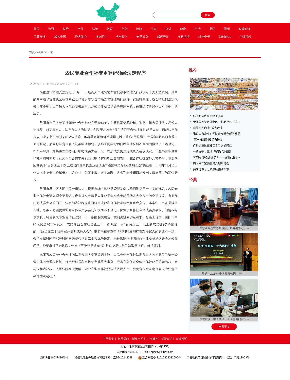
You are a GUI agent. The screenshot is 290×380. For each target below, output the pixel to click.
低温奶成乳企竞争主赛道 (208, 115)
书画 (212, 28)
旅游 (139, 28)
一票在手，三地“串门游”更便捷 (212, 151)
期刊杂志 (225, 36)
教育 (110, 28)
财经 (66, 28)
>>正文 (48, 52)
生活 (198, 28)
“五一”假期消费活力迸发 (208, 139)
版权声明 (137, 338)
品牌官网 (80, 367)
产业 (80, 28)
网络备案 (132, 367)
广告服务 (152, 338)
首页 (37, 28)
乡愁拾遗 (184, 36)
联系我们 (123, 338)
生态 (154, 28)
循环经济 (163, 36)
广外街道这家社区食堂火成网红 (212, 145)
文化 (124, 28)
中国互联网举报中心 (156, 367)
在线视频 (245, 36)
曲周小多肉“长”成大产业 (208, 127)
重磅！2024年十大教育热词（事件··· (224, 273)
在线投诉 (181, 338)
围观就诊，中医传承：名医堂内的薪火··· (224, 319)
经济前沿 (81, 36)
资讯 (51, 28)
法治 (95, 28)
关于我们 (108, 338)
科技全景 (204, 36)
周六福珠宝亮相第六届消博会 (211, 163)
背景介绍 (166, 338)
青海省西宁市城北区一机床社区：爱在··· (218, 121)
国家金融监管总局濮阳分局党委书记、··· (224, 228)
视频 (227, 28)
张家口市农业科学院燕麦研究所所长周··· (218, 133)
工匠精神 (39, 36)
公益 (168, 28)
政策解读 (244, 28)
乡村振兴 (122, 36)
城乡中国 (60, 36)
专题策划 (142, 36)
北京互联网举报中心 (179, 367)
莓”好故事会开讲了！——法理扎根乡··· (217, 157)
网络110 (109, 367)
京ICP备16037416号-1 (54, 357)
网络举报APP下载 (209, 367)
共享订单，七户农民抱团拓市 (211, 169)
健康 (183, 28)
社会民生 (101, 36)
